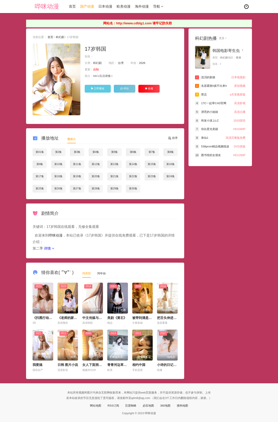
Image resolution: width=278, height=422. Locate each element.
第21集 (114, 176)
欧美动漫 (125, 6)
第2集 (58, 151)
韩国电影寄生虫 (226, 50)
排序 (173, 138)
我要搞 (37, 364)
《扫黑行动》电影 (46, 317)
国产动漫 (88, 6)
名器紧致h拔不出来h (220, 86)
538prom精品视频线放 (220, 146)
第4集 (96, 151)
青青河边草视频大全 (122, 364)
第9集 (39, 164)
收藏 (149, 88)
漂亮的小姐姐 (220, 112)
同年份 (102, 273)
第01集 (40, 151)
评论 (124, 88)
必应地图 (149, 405)
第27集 (77, 188)
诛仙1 (220, 137)
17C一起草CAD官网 (220, 103)
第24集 (170, 176)
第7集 (152, 151)
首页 (73, 6)
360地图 (166, 405)
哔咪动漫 (48, 6)
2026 (145, 63)
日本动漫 (106, 6)
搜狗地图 (185, 405)
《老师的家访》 (69, 317)
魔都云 (71, 139)
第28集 (96, 188)
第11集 (77, 164)
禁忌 (220, 94)
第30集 (133, 188)
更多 (223, 38)
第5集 (114, 151)
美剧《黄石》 (117, 317)
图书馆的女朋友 (220, 155)
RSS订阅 (112, 405)
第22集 (133, 176)
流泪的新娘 (220, 77)
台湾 (123, 63)
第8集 (170, 151)
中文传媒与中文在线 (97, 317)
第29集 (114, 188)
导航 (159, 6)
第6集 (133, 151)
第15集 (152, 164)
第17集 (40, 176)
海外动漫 (143, 6)
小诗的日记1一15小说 (173, 364)
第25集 (40, 188)
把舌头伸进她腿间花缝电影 (176, 317)
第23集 (152, 176)
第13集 (114, 164)
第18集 (58, 176)
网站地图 (93, 405)
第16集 (170, 164)
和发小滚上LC (220, 120)
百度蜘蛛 (130, 405)
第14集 (133, 164)
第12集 (96, 164)
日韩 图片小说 (68, 364)
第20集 (96, 176)
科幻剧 (62, 36)
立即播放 (97, 88)
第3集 (77, 151)
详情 (110, 76)
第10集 (58, 164)
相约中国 (138, 364)
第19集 (77, 176)
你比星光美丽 (220, 129)
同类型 (86, 273)
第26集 (58, 188)
